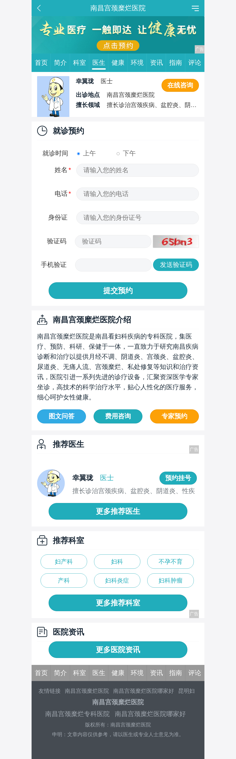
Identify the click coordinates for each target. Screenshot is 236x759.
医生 (100, 63)
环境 (139, 63)
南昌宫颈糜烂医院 (87, 691)
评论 (194, 62)
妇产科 (64, 561)
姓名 (61, 169)
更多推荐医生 (118, 511)
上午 (86, 153)
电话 (61, 193)
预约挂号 (178, 478)
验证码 (56, 241)
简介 (62, 63)
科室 (81, 63)
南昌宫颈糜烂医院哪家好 (143, 691)
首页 (43, 63)
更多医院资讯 (118, 650)
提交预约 (118, 290)
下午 (126, 153)
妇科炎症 (117, 580)
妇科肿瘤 (171, 580)
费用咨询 (118, 416)
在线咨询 (180, 85)
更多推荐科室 (118, 603)
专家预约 (174, 416)
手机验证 (54, 264)
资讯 (158, 63)
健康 (120, 63)
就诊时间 (55, 153)
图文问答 (61, 416)
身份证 (58, 217)
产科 (64, 580)
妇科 (117, 561)
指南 (177, 63)
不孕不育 (171, 561)
